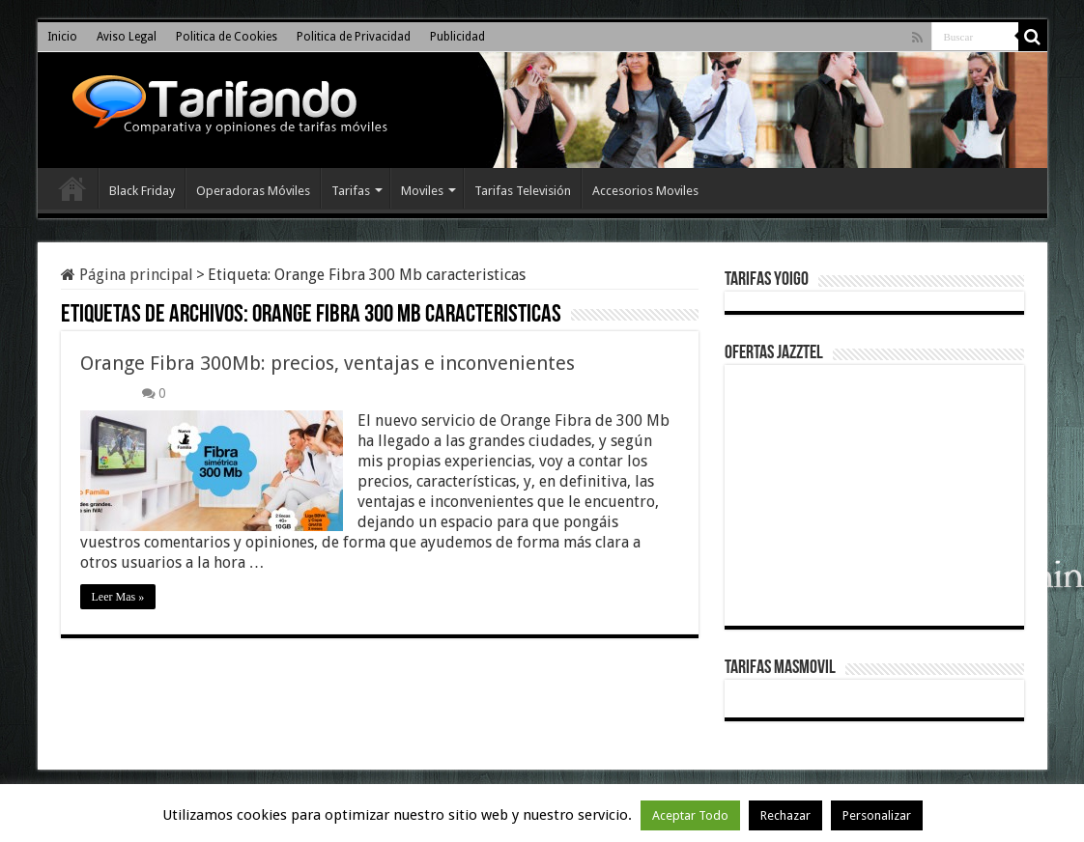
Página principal (127, 275)
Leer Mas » (118, 596)
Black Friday (142, 190)
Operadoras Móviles (253, 190)
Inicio (62, 36)
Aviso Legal (127, 36)
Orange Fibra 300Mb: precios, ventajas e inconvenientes (327, 363)
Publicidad (457, 36)
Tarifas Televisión (522, 190)
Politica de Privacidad (354, 36)
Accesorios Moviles (645, 190)
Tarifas (350, 190)
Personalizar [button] (876, 815)
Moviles (422, 190)
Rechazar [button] (785, 815)
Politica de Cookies (226, 36)
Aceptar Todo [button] (690, 815)
